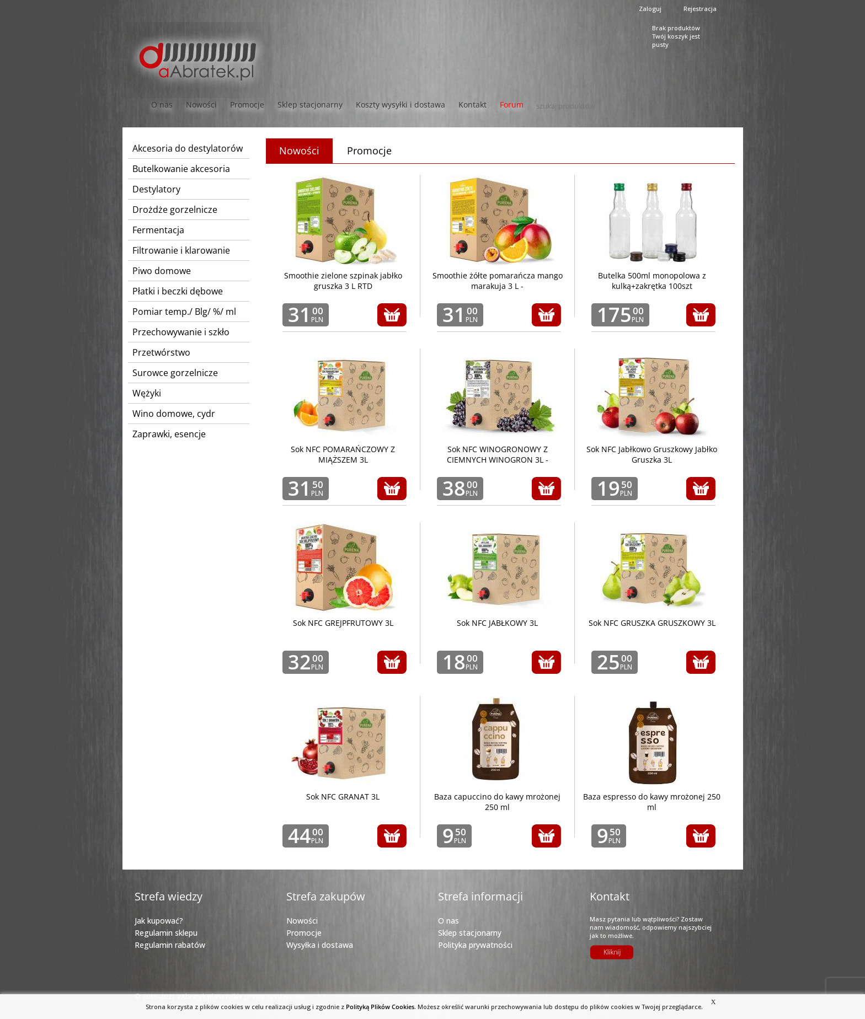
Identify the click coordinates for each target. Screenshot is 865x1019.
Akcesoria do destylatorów (187, 148)
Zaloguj (650, 8)
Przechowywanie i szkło (180, 332)
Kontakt (472, 104)
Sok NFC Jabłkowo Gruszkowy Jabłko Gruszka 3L (651, 454)
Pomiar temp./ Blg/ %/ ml (184, 311)
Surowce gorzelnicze (175, 373)
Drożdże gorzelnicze (174, 209)
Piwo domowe (161, 271)
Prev (154, 130)
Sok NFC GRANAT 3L (343, 796)
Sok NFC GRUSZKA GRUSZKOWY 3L (652, 623)
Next (710, 130)
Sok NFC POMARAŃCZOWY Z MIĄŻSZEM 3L (343, 454)
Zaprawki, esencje (169, 434)
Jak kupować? (159, 920)
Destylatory (156, 189)
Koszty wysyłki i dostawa (400, 104)
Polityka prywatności (475, 945)
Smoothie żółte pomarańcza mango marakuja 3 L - (497, 280)
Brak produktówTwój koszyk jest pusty (676, 35)
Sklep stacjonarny (310, 104)
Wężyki (146, 393)
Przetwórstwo (161, 352)
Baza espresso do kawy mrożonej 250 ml (651, 801)
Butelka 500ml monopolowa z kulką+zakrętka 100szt (652, 280)
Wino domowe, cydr (173, 413)
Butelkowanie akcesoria (181, 169)
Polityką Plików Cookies (380, 1006)
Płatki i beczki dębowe (177, 291)
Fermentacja (158, 230)
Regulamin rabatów (170, 945)
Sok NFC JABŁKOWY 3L (497, 623)
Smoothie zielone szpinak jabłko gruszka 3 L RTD (343, 280)
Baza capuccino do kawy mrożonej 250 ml (497, 801)
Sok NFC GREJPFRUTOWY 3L (343, 623)
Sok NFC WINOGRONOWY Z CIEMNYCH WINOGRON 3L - (497, 454)
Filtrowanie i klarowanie (181, 250)
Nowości (201, 104)
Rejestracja (700, 8)
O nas (448, 920)
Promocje (247, 104)
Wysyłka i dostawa (319, 945)
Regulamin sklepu (166, 932)
